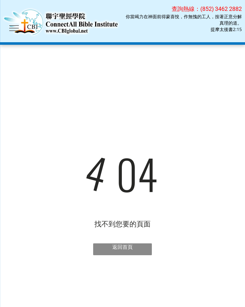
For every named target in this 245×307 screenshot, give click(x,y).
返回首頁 (122, 246)
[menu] (14, 28)
